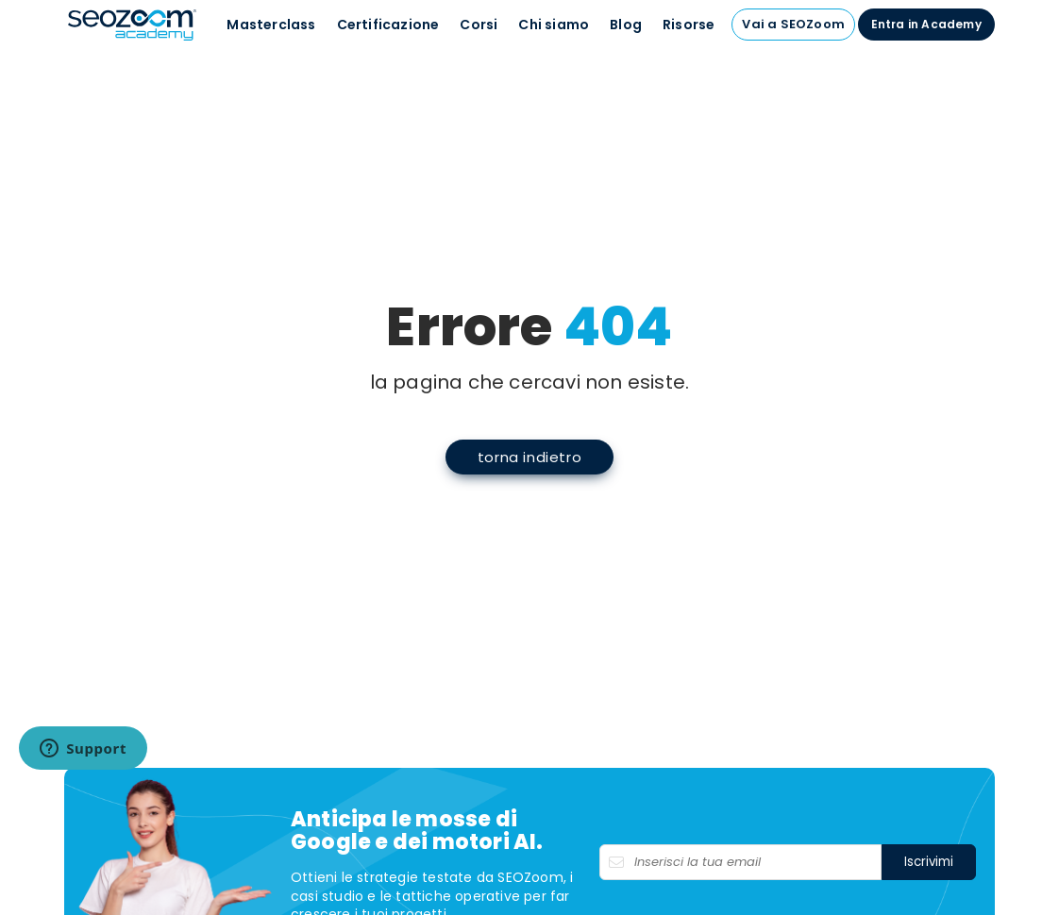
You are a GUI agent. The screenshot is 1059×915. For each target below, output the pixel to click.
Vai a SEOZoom (793, 24)
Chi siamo (553, 24)
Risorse (688, 24)
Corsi (478, 24)
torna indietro (529, 457)
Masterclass (271, 24)
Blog (626, 24)
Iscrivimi (928, 862)
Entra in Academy (926, 24)
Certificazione (388, 24)
